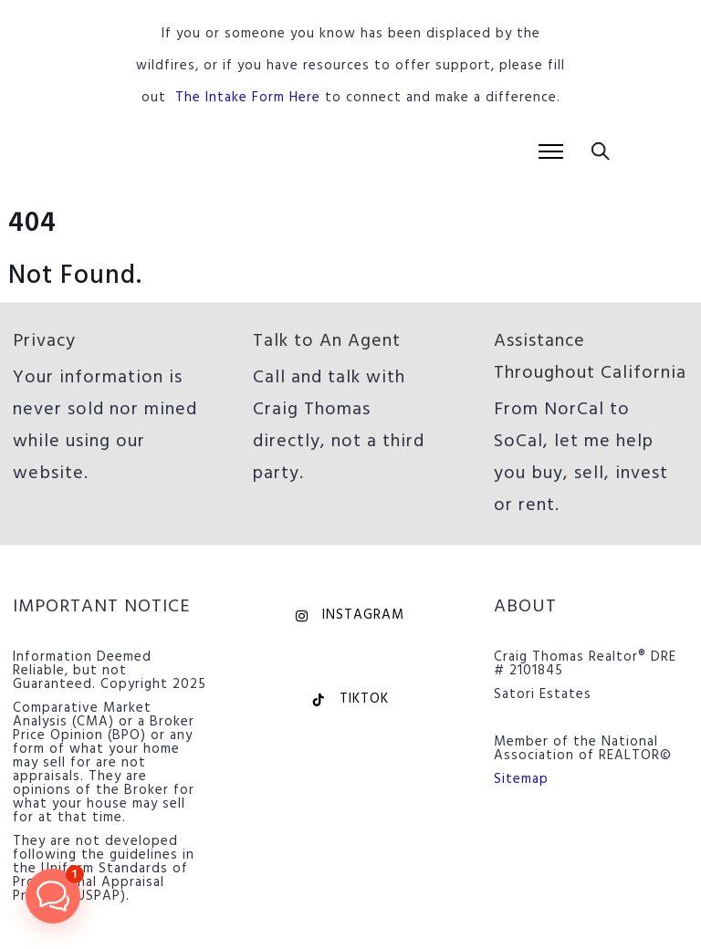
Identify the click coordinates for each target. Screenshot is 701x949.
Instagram (350, 615)
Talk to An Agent (327, 341)
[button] (53, 896)
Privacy (44, 341)
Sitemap (521, 779)
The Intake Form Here (247, 98)
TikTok (350, 699)
